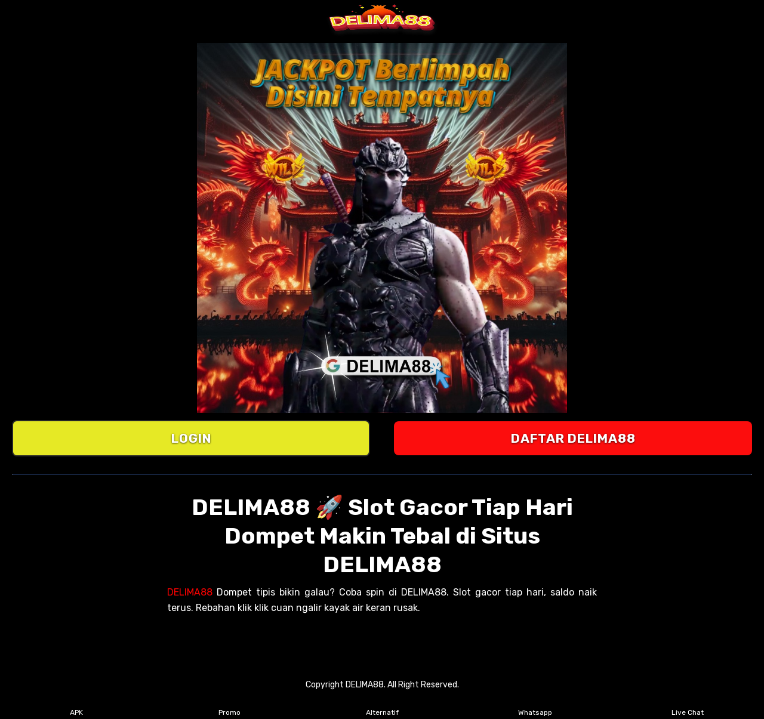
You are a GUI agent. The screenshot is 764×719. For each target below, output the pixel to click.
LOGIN (191, 438)
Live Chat (687, 705)
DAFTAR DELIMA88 (573, 438)
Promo (229, 705)
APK (77, 705)
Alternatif (382, 705)
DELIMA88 (189, 592)
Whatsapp (535, 705)
